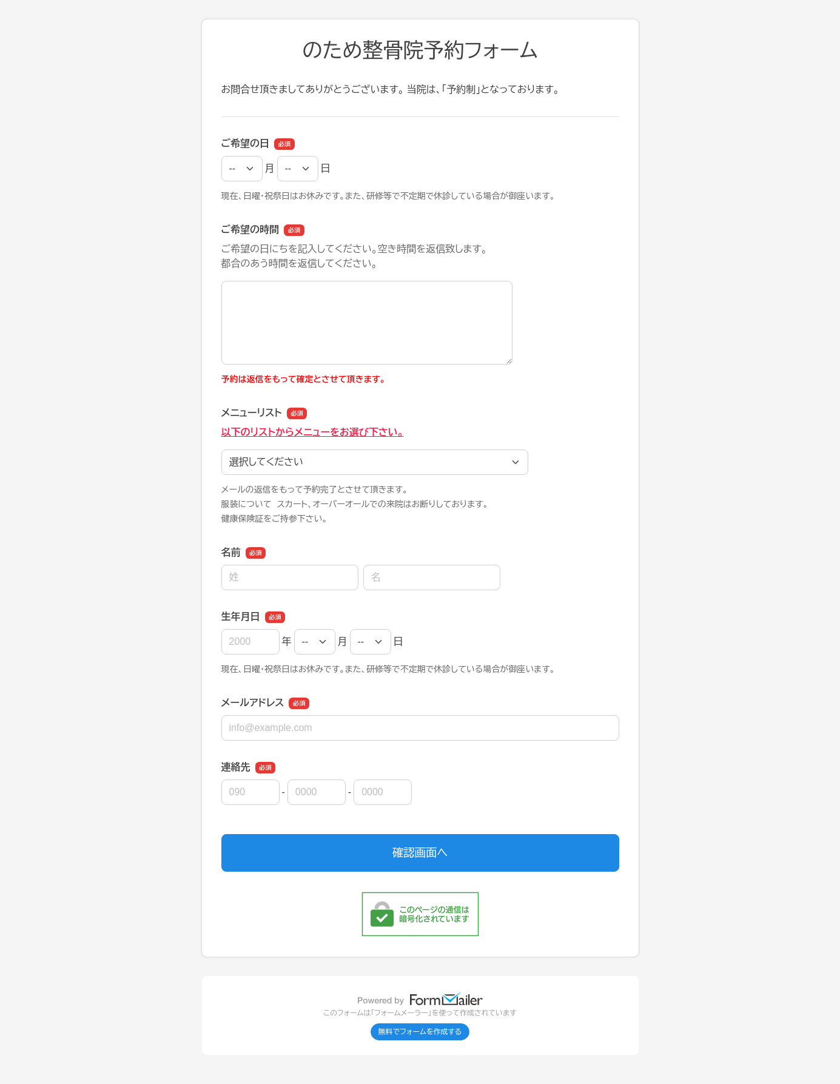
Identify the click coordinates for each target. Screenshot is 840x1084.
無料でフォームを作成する (420, 1032)
